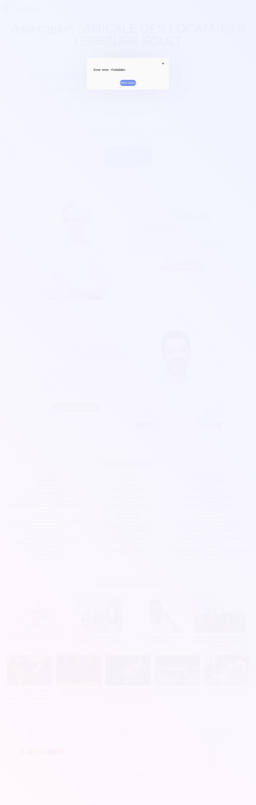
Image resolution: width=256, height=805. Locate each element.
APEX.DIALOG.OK (128, 83)
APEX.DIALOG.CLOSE (162, 63)
